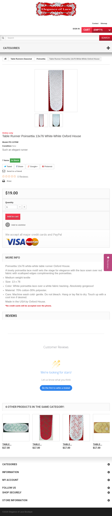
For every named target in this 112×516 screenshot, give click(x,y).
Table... (6, 444)
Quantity (9, 202)
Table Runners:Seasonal (21, 59)
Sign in (76, 29)
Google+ (33, 166)
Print (9, 181)
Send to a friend (14, 171)
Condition (7, 146)
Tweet (8, 166)
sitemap (104, 23)
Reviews (11, 315)
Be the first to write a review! (56, 388)
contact (95, 23)
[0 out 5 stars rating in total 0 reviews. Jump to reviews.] (15, 176)
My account (10, 479)
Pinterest (47, 166)
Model (5, 142)
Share (19, 166)
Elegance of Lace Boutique (20, 512)
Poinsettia (41, 59)
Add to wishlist (18, 225)
